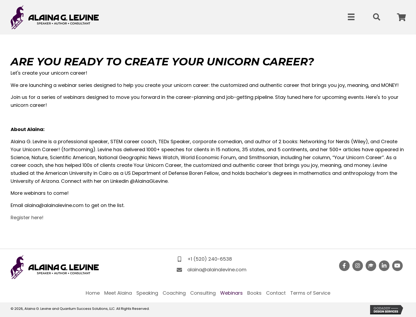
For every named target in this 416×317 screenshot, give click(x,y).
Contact (276, 293)
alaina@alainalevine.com (216, 269)
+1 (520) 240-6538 (209, 259)
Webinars (231, 293)
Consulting (203, 293)
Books (254, 293)
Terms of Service (310, 293)
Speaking (147, 293)
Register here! (27, 217)
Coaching (174, 293)
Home (93, 293)
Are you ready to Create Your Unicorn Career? (162, 61)
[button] (401, 17)
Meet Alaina (118, 293)
